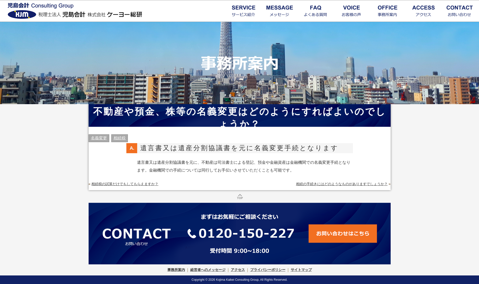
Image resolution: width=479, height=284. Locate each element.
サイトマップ (301, 270)
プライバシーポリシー (267, 270)
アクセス (238, 270)
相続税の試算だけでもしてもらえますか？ (124, 184)
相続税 (120, 138)
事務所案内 (176, 270)
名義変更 (99, 138)
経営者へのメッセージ (208, 270)
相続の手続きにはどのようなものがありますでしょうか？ (342, 184)
